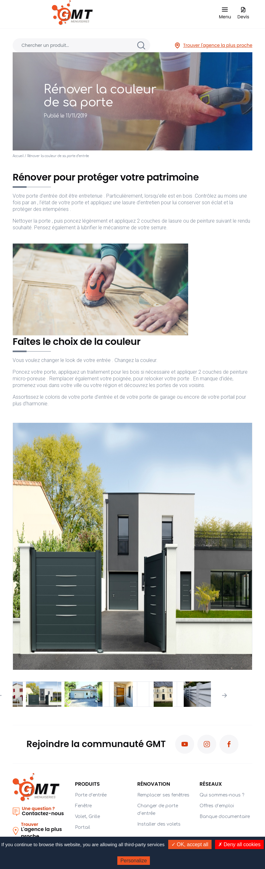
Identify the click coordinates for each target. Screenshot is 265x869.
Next (224, 695)
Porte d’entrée (91, 795)
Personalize (133, 860)
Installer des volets (159, 824)
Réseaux (211, 784)
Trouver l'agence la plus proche (213, 45)
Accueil (18, 156)
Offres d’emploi (217, 805)
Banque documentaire (225, 816)
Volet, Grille (87, 816)
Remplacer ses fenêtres (163, 795)
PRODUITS (87, 784)
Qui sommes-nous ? (222, 795)
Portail (82, 827)
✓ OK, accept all (189, 844)
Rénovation (153, 784)
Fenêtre (83, 805)
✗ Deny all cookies (239, 844)
